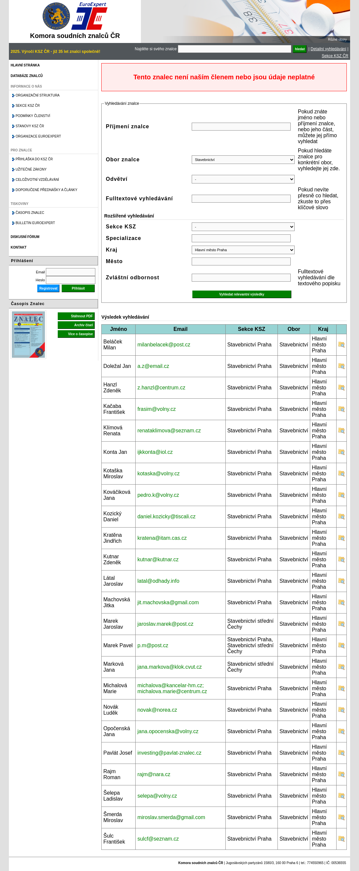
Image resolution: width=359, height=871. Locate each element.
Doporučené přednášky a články (46, 190)
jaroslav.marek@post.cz (165, 624)
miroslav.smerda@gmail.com (171, 817)
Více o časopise (80, 334)
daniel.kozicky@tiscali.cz (166, 516)
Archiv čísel (83, 325)
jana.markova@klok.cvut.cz (169, 667)
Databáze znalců (27, 76)
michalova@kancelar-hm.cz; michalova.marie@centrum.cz (172, 688)
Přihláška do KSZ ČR (34, 159)
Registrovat (48, 288)
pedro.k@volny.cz (158, 495)
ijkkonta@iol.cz (155, 452)
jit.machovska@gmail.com (168, 602)
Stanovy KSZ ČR (30, 126)
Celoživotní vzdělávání (37, 179)
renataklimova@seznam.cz (169, 430)
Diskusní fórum (25, 237)
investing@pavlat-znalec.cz (169, 753)
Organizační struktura (37, 95)
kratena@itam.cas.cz (162, 538)
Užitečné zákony (31, 169)
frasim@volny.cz (156, 409)
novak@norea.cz (157, 710)
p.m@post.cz (152, 645)
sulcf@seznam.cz (158, 839)
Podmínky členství (33, 116)
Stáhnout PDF (82, 316)
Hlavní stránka (25, 65)
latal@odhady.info (158, 581)
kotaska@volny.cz (158, 473)
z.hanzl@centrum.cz (161, 387)
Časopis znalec (30, 213)
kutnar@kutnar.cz (158, 559)
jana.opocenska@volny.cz (167, 731)
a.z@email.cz (153, 366)
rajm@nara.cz (153, 774)
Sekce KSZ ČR (335, 56)
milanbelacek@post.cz (163, 344)
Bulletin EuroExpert (35, 223)
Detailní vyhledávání (328, 49)
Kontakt (18, 247)
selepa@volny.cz (157, 796)
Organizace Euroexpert (38, 136)
